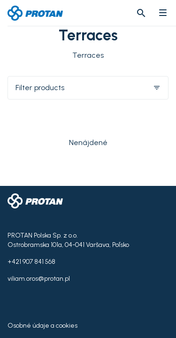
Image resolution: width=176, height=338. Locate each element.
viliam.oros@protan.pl (39, 279)
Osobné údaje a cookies (42, 326)
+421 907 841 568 (31, 262)
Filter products (88, 87)
